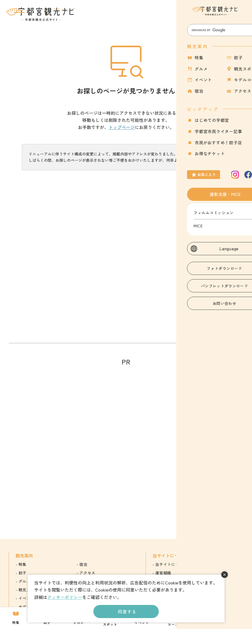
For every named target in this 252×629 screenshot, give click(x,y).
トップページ (122, 127)
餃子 (22, 572)
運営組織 (163, 572)
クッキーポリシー (64, 597)
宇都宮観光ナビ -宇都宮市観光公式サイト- (41, 14)
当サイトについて (171, 564)
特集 (22, 564)
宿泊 (83, 564)
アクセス (87, 572)
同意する (127, 611)
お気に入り (219, 17)
